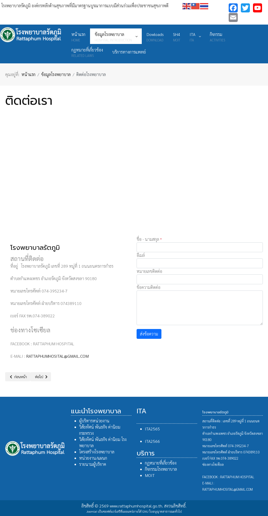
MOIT (150, 475)
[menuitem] (78, 36)
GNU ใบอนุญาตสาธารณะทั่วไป (162, 511)
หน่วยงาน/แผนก (93, 458)
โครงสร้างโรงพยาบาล (96, 451)
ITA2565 (152, 428)
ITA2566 (152, 441)
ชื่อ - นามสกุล (149, 239)
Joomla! (91, 511)
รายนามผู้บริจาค (92, 464)
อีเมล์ (141, 255)
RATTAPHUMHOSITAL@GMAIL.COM (57, 356)
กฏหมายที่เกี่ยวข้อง (160, 463)
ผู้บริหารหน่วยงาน (94, 420)
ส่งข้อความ (149, 333)
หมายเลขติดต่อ (149, 271)
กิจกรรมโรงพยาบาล (161, 469)
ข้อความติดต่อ (148, 287)
